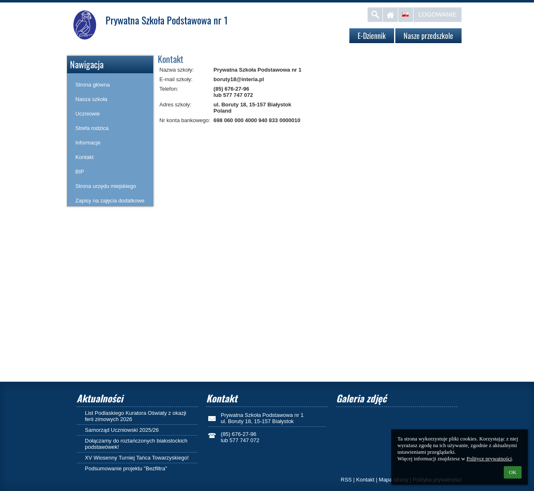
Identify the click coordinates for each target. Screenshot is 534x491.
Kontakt (365, 480)
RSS (346, 480)
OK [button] (513, 472)
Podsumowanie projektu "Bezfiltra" (126, 468)
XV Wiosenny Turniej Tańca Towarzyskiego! (137, 458)
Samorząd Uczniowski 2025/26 (122, 430)
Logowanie (438, 14)
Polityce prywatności (489, 458)
